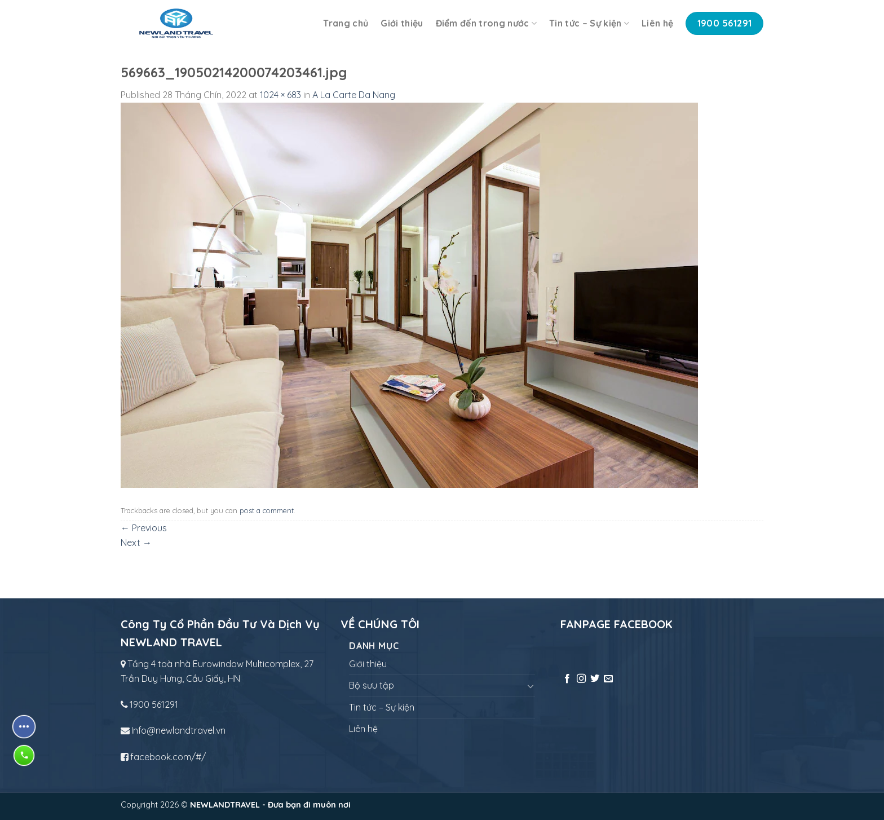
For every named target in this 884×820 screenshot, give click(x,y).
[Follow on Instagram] (581, 679)
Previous (144, 528)
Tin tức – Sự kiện (589, 23)
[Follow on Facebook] (567, 679)
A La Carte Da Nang (353, 94)
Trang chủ (345, 23)
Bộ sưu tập (371, 685)
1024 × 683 (280, 94)
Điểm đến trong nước (486, 23)
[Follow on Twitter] (594, 679)
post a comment (267, 510)
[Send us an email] (608, 679)
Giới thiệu (402, 23)
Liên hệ (657, 23)
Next (136, 542)
